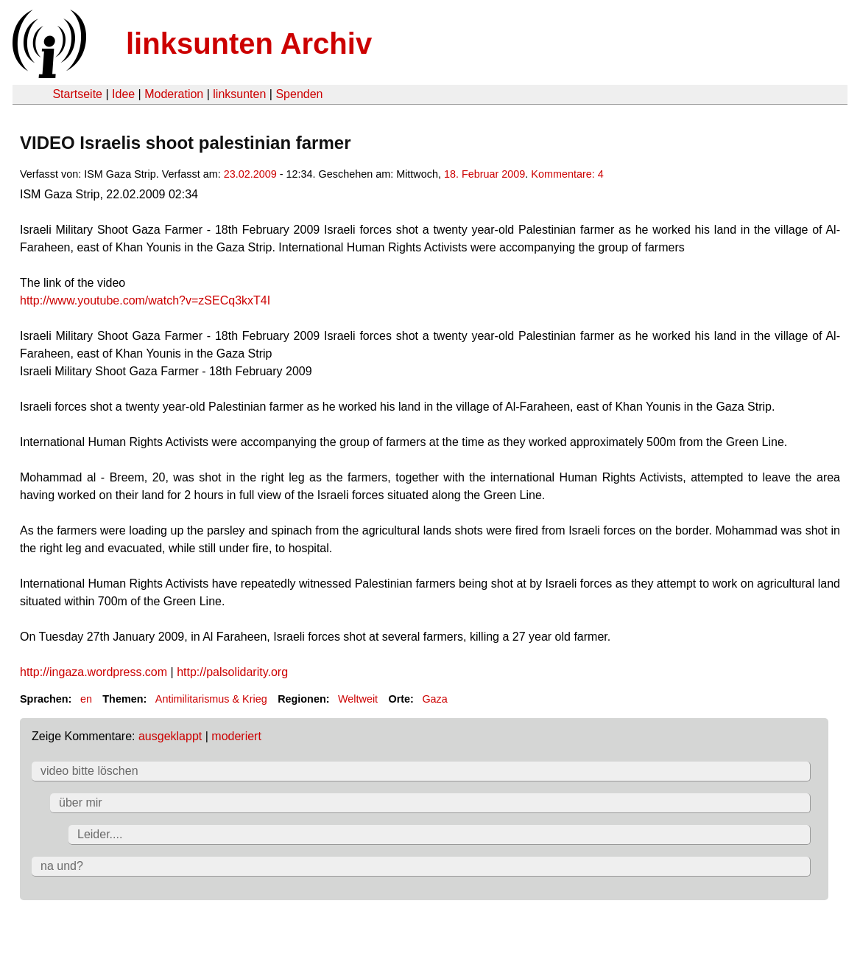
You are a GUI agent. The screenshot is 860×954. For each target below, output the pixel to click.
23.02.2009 (250, 174)
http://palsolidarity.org (232, 672)
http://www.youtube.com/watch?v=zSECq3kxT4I (145, 300)
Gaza (434, 699)
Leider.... (99, 834)
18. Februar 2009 (484, 174)
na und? (61, 866)
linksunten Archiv (249, 43)
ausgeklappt (170, 736)
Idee (123, 94)
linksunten (239, 94)
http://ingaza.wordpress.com (93, 672)
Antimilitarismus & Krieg (211, 699)
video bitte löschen (89, 771)
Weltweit (358, 699)
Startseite (77, 94)
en (86, 699)
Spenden (298, 94)
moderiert (236, 736)
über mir (80, 802)
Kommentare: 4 (567, 174)
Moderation (173, 94)
